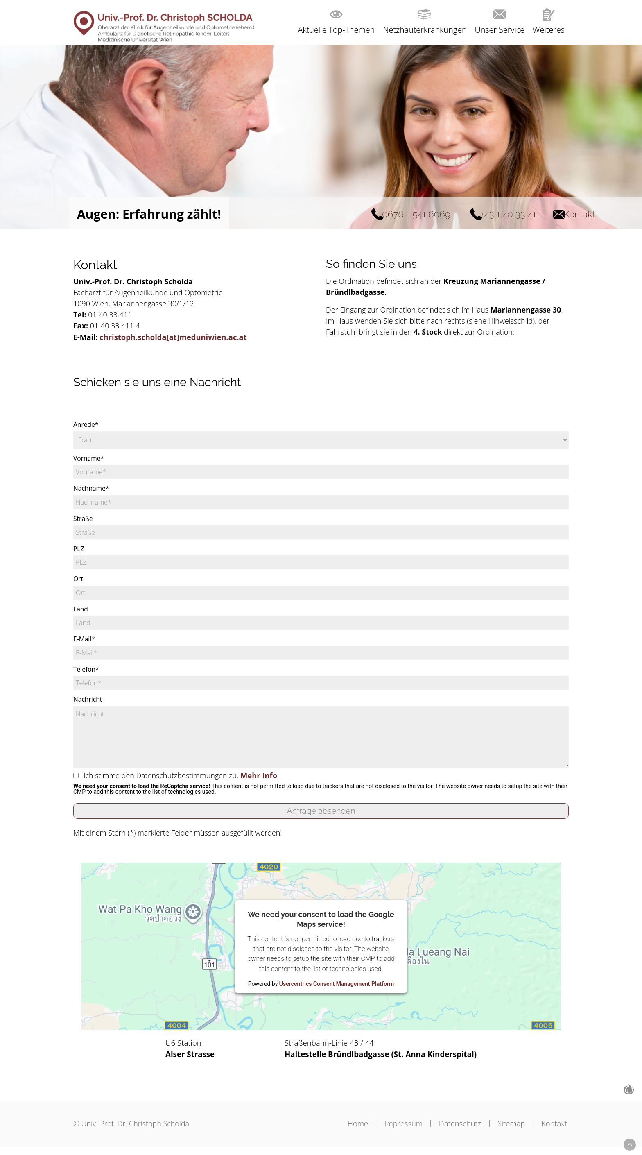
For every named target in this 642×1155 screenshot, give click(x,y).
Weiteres (548, 29)
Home (340, 1131)
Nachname (91, 492)
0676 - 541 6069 (342, 214)
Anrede (86, 428)
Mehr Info (262, 780)
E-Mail (84, 644)
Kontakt (558, 214)
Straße (83, 522)
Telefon (86, 674)
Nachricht (88, 704)
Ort (78, 583)
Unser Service (498, 29)
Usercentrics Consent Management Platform (336, 989)
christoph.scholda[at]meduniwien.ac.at (173, 339)
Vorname (89, 462)
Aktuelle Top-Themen (330, 29)
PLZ (78, 553)
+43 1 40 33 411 (466, 214)
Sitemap (508, 1131)
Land (80, 613)
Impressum (391, 1131)
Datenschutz (452, 1131)
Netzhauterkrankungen (421, 29)
